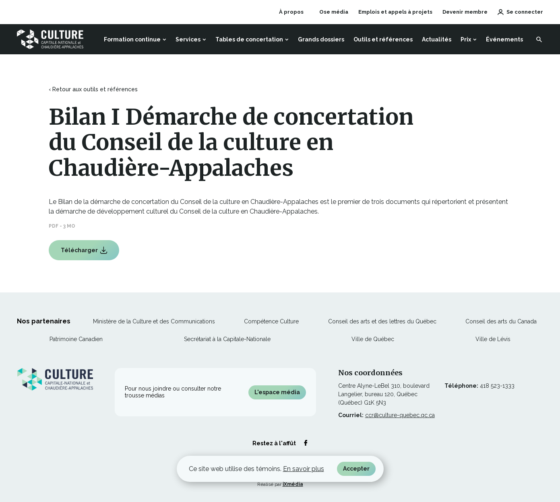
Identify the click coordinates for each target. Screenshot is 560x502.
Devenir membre (465, 12)
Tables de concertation (249, 39)
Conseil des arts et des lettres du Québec (382, 321)
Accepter (356, 468)
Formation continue (132, 39)
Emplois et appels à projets (395, 12)
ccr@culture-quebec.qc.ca (400, 415)
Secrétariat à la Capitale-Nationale (227, 339)
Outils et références (383, 39)
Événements (504, 39)
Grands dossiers (321, 39)
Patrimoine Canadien (76, 339)
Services (188, 39)
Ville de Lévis (492, 339)
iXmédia (293, 484)
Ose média (333, 12)
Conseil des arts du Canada (501, 321)
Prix (466, 39)
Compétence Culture (271, 321)
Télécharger (83, 253)
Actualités (436, 39)
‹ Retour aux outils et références (93, 89)
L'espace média (277, 392)
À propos (291, 12)
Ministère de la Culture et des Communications (154, 321)
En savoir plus (303, 469)
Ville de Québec (372, 339)
